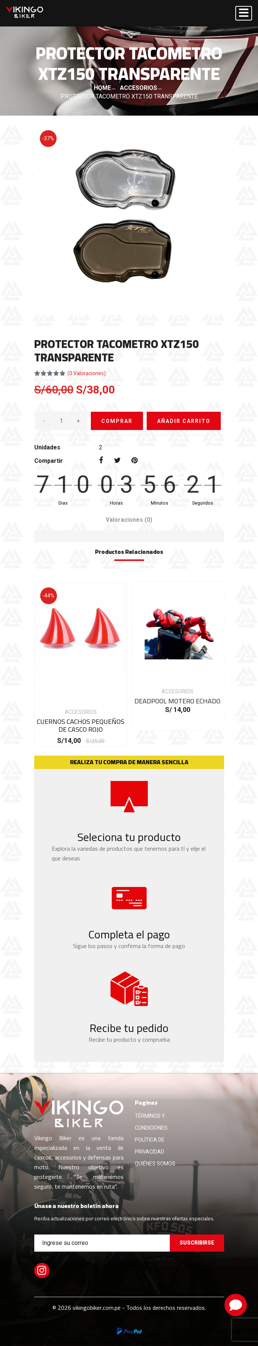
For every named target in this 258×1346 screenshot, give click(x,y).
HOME (102, 87)
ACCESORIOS (138, 87)
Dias (63, 503)
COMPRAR (117, 421)
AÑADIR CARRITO (183, 421)
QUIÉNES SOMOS (155, 1164)
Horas (116, 503)
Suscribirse (196, 1243)
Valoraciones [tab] (129, 519)
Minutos (159, 503)
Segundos (202, 503)
